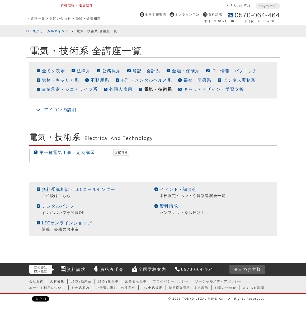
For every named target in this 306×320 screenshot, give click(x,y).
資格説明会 (112, 269)
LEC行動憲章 (81, 281)
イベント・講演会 (178, 189)
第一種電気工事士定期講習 (67, 152)
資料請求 (215, 14)
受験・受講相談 (88, 18)
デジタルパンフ (58, 206)
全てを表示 (53, 71)
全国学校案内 (156, 14)
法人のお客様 (240, 6)
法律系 (84, 71)
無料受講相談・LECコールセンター (79, 189)
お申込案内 (81, 288)
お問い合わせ (60, 18)
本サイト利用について (47, 288)
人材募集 (57, 281)
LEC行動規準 (108, 281)
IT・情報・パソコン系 (234, 71)
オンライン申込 (187, 14)
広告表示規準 (136, 281)
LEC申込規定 (152, 288)
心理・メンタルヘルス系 (146, 80)
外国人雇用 (121, 89)
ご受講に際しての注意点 (115, 288)
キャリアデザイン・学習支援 (213, 89)
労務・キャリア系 (60, 80)
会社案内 (36, 281)
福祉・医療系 (197, 80)
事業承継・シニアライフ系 (70, 89)
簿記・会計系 (147, 71)
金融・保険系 (186, 71)
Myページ (269, 6)
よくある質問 (253, 288)
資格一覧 (38, 18)
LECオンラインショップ (67, 223)
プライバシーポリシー (171, 281)
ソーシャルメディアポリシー (218, 281)
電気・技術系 (158, 89)
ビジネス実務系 (239, 80)
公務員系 (111, 71)
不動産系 (100, 80)
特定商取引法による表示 (188, 288)
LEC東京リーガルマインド (47, 31)
